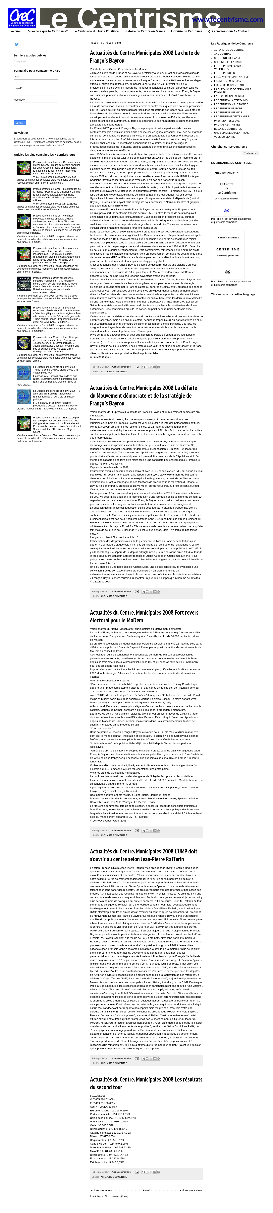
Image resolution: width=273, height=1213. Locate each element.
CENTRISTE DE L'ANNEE (228, 58)
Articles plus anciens (191, 1190)
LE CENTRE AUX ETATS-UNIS (231, 100)
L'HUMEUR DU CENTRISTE (229, 85)
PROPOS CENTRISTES (227, 124)
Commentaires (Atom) (116, 1196)
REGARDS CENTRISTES (228, 129)
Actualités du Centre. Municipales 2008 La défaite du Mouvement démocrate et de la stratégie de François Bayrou (143, 395)
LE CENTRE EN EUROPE (228, 108)
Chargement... (21, 61)
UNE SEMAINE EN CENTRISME (231, 132)
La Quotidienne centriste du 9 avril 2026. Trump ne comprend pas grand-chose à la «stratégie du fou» (55, 370)
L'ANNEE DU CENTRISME (228, 81)
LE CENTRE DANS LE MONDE (231, 104)
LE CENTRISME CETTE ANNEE (231, 116)
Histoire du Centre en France (145, 31)
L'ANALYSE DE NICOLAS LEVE (231, 77)
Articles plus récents (101, 1190)
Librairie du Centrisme (186, 31)
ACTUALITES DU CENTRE (114, 371)
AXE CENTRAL (222, 53)
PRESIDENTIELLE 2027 (227, 120)
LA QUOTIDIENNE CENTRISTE (231, 96)
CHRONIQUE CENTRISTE (228, 62)
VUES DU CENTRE (224, 136)
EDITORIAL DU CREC (226, 73)
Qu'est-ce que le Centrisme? (47, 31)
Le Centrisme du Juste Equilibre (96, 31)
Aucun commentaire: (122, 367)
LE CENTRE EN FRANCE (228, 112)
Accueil (16, 31)
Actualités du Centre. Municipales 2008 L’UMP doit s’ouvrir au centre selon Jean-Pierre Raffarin (143, 855)
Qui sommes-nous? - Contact (228, 31)
